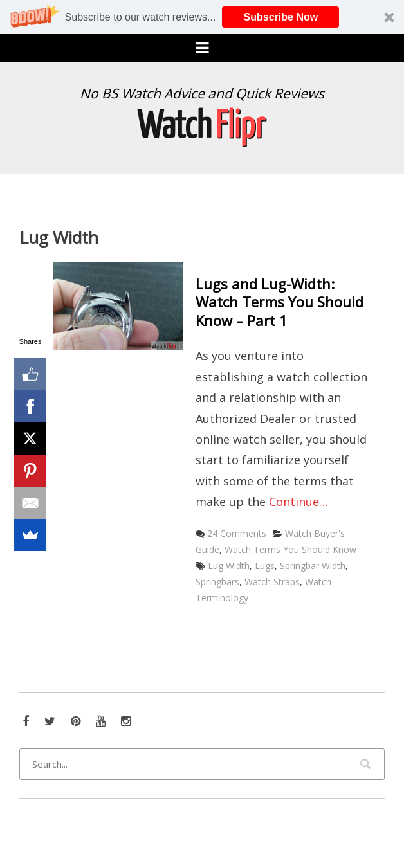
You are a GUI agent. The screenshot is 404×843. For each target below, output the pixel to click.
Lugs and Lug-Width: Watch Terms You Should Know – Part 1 (279, 302)
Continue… (298, 501)
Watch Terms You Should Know (290, 549)
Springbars (217, 582)
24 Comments (236, 533)
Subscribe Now (281, 17)
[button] (202, 17)
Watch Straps (272, 582)
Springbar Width (312, 565)
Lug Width (229, 565)
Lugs (265, 565)
